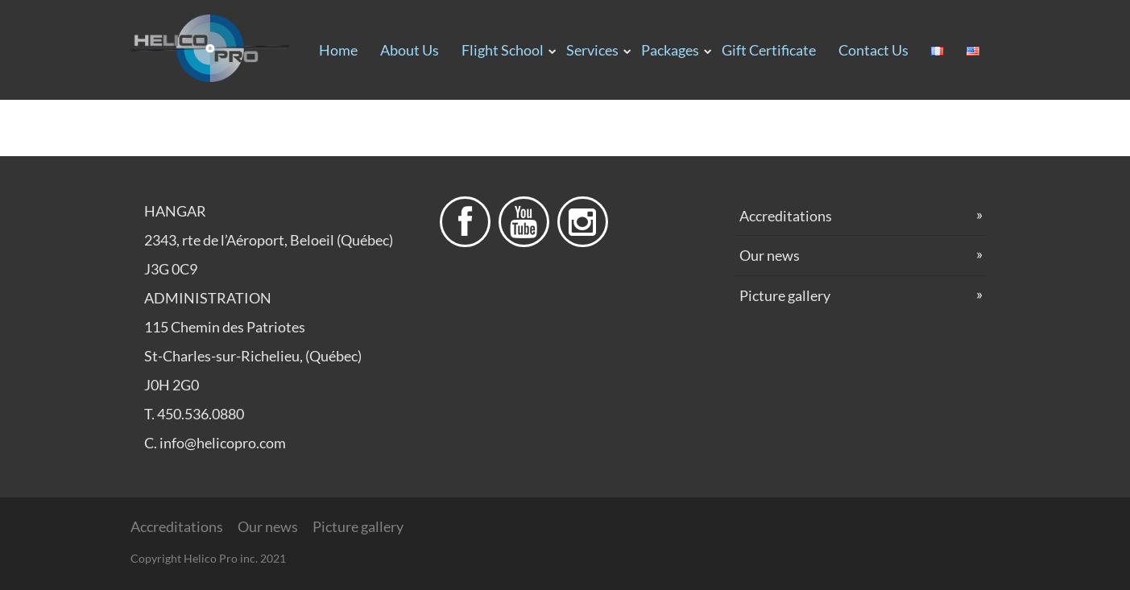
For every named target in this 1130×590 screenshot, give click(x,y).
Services (592, 50)
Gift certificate (769, 50)
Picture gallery (784, 295)
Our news (769, 255)
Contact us (873, 50)
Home (338, 50)
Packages (670, 50)
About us (409, 50)
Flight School (503, 50)
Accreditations (785, 216)
